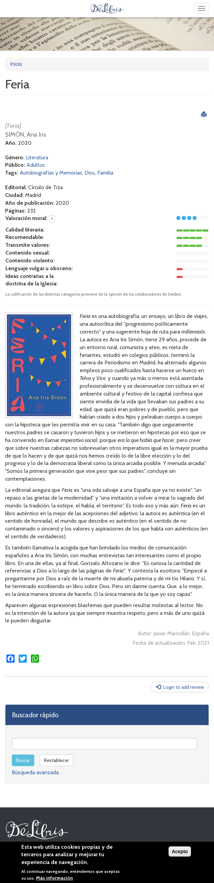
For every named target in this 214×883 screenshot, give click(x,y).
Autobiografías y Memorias (51, 172)
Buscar (23, 760)
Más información (54, 878)
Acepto (180, 851)
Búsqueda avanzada (35, 772)
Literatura (37, 157)
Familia (105, 172)
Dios (89, 172)
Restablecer (56, 760)
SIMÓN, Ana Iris (25, 134)
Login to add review (183, 687)
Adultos (35, 165)
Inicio (16, 64)
